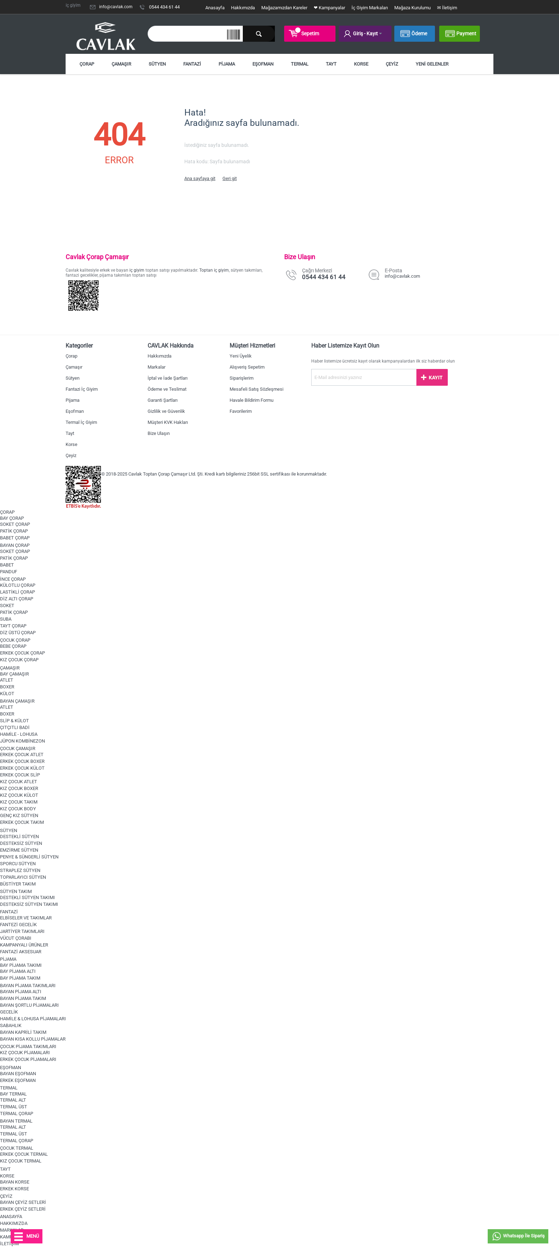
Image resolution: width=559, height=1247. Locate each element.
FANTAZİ (192, 64)
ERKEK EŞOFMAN (18, 1080)
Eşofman (75, 411)
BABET (7, 565)
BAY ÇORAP (12, 518)
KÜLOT (7, 693)
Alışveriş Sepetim (247, 367)
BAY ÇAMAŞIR (14, 674)
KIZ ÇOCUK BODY (18, 808)
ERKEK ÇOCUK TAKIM (22, 822)
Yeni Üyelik (241, 356)
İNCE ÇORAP (13, 579)
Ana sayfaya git (199, 178)
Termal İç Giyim (81, 422)
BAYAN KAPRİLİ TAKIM (23, 1032)
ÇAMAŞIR (121, 64)
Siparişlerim (241, 378)
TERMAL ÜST (13, 1106)
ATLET (6, 680)
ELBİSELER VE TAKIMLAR (26, 917)
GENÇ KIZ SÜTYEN (19, 815)
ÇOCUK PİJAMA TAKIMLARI (28, 1046)
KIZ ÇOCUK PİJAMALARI (25, 1052)
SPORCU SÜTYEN (18, 863)
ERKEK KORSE (14, 1188)
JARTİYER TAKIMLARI (22, 931)
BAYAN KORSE (14, 1182)
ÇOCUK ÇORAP (15, 640)
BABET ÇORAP (15, 537)
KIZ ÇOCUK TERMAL (20, 1161)
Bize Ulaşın (159, 433)
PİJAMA (227, 64)
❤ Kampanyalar (329, 7)
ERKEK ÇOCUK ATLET (21, 754)
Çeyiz (71, 455)
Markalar (156, 367)
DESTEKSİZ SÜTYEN (21, 843)
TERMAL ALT (13, 1100)
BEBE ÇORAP (13, 646)
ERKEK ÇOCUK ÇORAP (22, 653)
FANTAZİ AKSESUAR (20, 951)
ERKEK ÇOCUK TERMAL (24, 1154)
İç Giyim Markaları (370, 7)
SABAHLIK (10, 1025)
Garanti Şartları (163, 400)
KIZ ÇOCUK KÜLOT (19, 795)
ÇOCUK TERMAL (16, 1148)
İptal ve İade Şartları (168, 378)
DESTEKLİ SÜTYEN (19, 836)
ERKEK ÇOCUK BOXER (22, 761)
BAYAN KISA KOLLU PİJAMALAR (33, 1039)
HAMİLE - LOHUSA (18, 734)
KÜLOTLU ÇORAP (17, 585)
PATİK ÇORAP (14, 531)
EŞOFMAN (262, 64)
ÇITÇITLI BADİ (15, 727)
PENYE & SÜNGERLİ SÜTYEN (29, 856)
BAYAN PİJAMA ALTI (20, 991)
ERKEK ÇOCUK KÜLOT (22, 768)
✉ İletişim (447, 7)
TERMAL (299, 64)
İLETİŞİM (9, 1243)
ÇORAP (87, 64)
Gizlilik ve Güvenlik (166, 411)
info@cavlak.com (116, 6)
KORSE (361, 64)
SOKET (7, 605)
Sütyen (73, 378)
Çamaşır (74, 367)
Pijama (73, 400)
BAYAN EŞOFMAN (18, 1073)
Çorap (71, 356)
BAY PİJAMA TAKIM (20, 978)
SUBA (5, 619)
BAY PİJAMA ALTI (18, 971)
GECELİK (9, 1012)
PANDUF (8, 571)
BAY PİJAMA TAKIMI (21, 965)
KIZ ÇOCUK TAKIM (18, 802)
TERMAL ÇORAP (16, 1113)
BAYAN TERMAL (16, 1121)
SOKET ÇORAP (15, 524)
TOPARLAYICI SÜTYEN (23, 877)
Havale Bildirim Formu (251, 400)
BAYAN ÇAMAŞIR (17, 701)
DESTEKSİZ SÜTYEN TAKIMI (29, 904)
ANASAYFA (11, 1216)
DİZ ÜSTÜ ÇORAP (18, 632)
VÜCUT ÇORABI (15, 938)
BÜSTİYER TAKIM (18, 884)
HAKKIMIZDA (13, 1223)
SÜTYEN (157, 64)
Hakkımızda (243, 7)
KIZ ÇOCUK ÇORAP (19, 659)
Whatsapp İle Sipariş (518, 1236)
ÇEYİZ (392, 64)
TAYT (331, 64)
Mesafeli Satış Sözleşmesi (256, 389)
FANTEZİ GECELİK (18, 924)
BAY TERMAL (13, 1094)
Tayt (70, 433)
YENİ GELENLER (432, 64)
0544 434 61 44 (164, 7)
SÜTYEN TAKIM (16, 891)
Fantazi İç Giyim (82, 389)
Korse (71, 444)
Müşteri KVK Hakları (168, 422)
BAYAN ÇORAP (15, 545)
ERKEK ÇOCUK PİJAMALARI (28, 1059)
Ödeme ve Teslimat (167, 389)
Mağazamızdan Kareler (284, 7)
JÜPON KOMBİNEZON (22, 741)
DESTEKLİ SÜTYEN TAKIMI (27, 897)
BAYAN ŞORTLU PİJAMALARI (29, 1005)
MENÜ (26, 1236)
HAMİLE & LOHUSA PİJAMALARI (33, 1018)
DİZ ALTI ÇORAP (16, 598)
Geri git (229, 178)
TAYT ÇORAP (13, 625)
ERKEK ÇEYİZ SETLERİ (23, 1209)
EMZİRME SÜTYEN (19, 850)
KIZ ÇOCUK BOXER (19, 788)
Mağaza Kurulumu (412, 7)
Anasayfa (215, 7)
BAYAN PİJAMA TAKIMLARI (28, 985)
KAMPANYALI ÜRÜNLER (24, 945)
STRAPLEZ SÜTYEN (20, 870)
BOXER (7, 686)
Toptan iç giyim (214, 270)
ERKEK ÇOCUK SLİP (20, 775)
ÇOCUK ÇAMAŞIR (17, 748)
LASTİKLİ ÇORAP (17, 592)
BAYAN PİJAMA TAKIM (23, 998)
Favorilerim (241, 411)
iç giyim (136, 270)
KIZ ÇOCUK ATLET (18, 781)
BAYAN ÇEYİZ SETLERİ (23, 1202)
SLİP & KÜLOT (14, 720)
